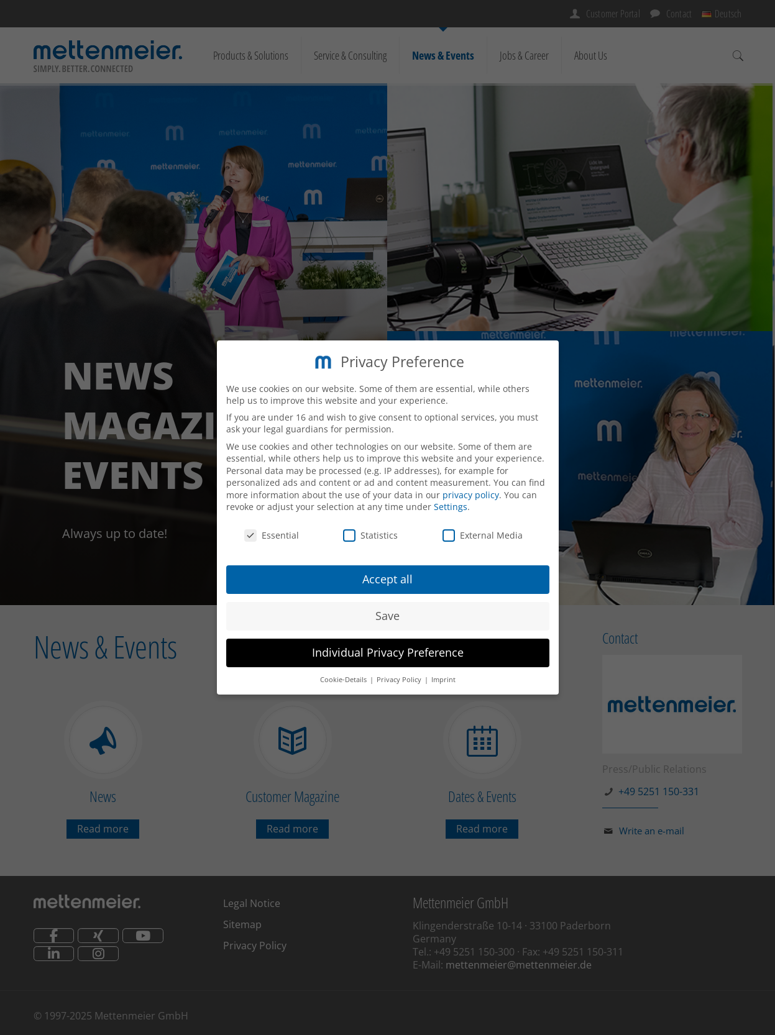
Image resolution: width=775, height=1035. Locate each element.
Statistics (370, 535)
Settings (450, 507)
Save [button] (387, 615)
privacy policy (471, 495)
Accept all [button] (387, 579)
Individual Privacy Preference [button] (388, 652)
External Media (483, 535)
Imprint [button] (443, 679)
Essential (271, 535)
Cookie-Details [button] (344, 679)
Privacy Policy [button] (400, 679)
